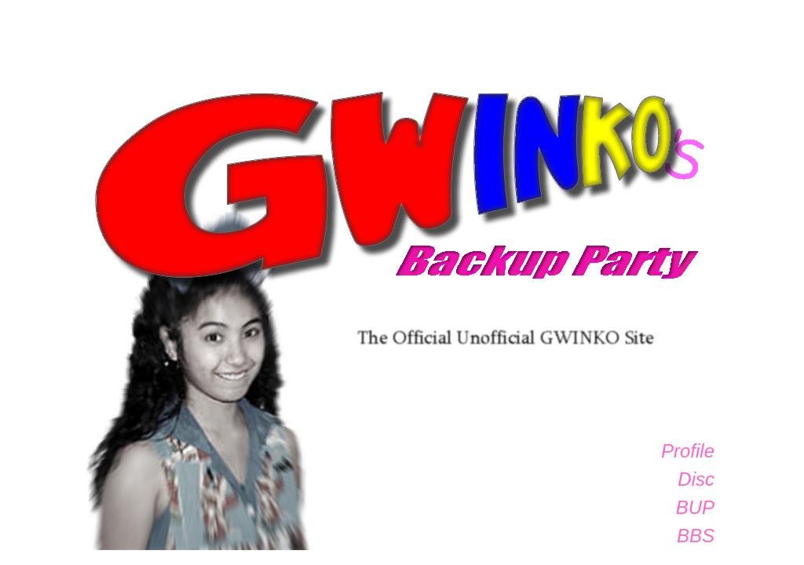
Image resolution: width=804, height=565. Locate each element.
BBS (695, 535)
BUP (695, 507)
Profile (687, 450)
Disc (696, 479)
